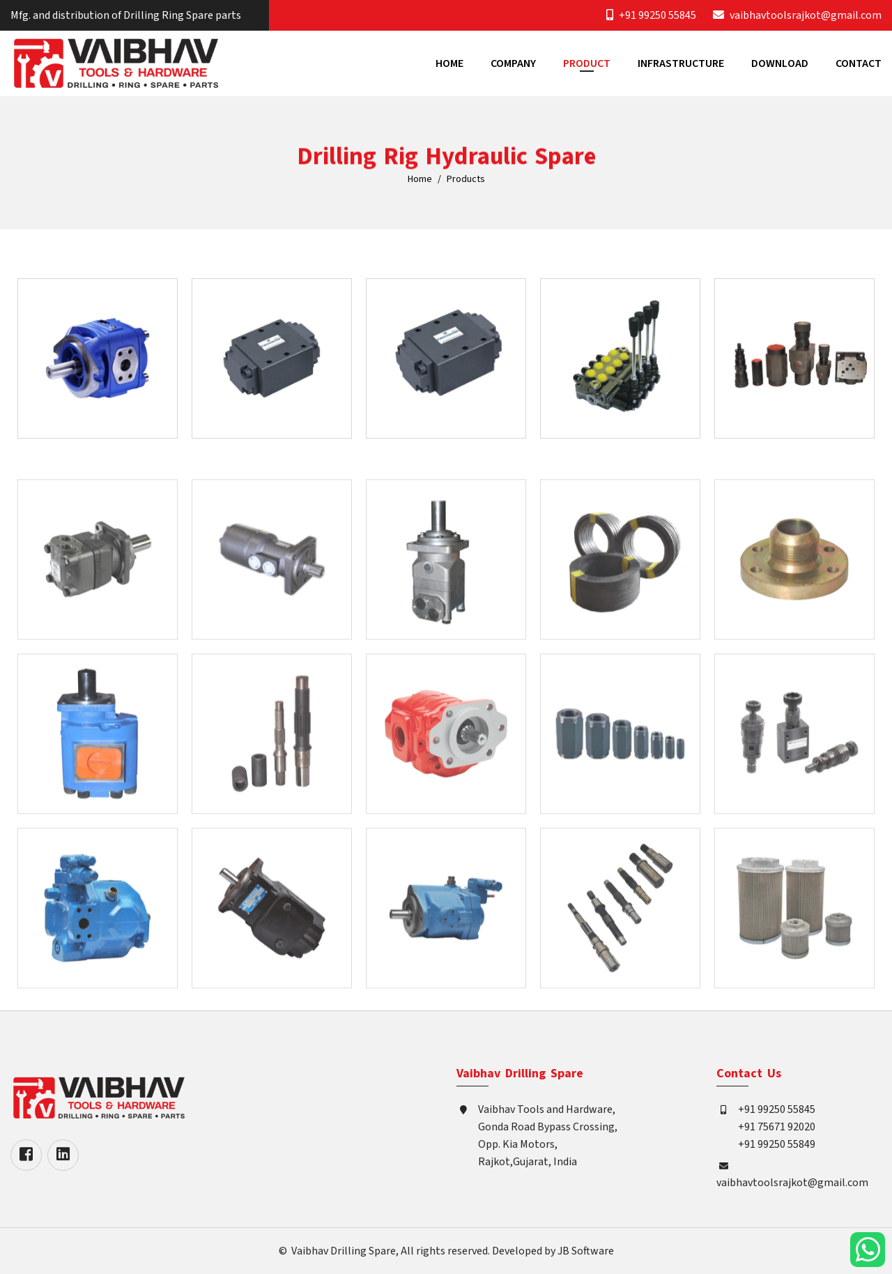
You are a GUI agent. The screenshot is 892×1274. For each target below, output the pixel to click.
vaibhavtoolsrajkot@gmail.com (806, 15)
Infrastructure (681, 63)
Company (513, 63)
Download (779, 63)
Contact (859, 63)
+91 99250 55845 (657, 15)
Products (466, 180)
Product (586, 63)
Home (449, 63)
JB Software (586, 1251)
